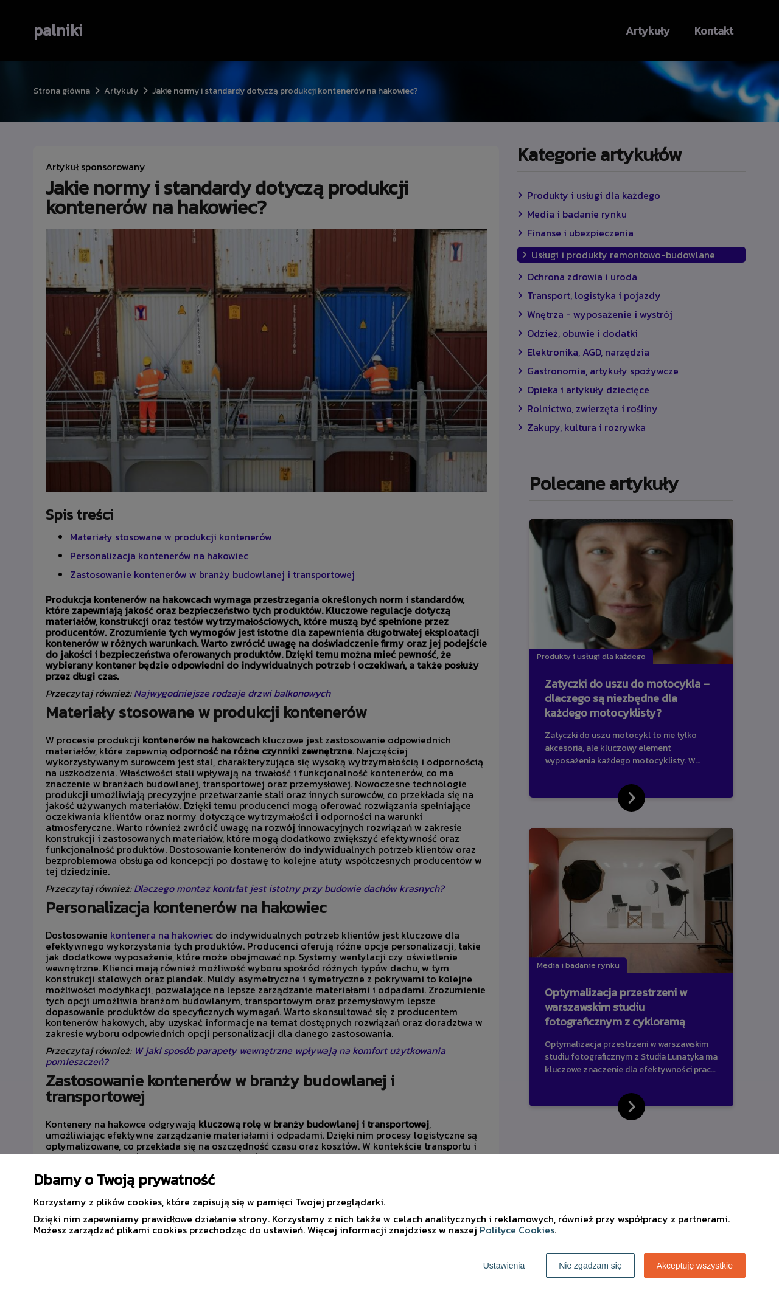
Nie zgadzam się (590, 1265)
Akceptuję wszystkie (695, 1265)
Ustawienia (504, 1265)
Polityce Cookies (517, 1229)
